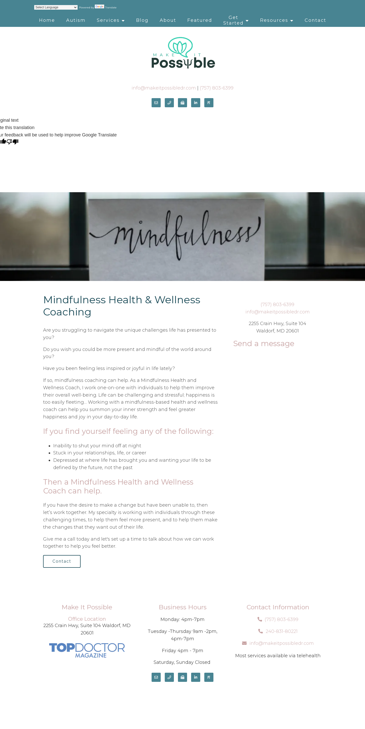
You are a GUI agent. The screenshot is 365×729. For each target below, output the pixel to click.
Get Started (233, 20)
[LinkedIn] (195, 102)
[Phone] (169, 102)
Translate (106, 7)
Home (47, 20)
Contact (315, 20)
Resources (274, 20)
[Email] (156, 102)
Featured (199, 20)
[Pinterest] (208, 102)
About (168, 20)
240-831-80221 (282, 631)
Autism (76, 20)
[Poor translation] (12, 142)
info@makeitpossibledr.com (164, 88)
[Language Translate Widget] (56, 7)
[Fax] (182, 102)
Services (108, 20)
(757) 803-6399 (216, 88)
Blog (142, 20)
